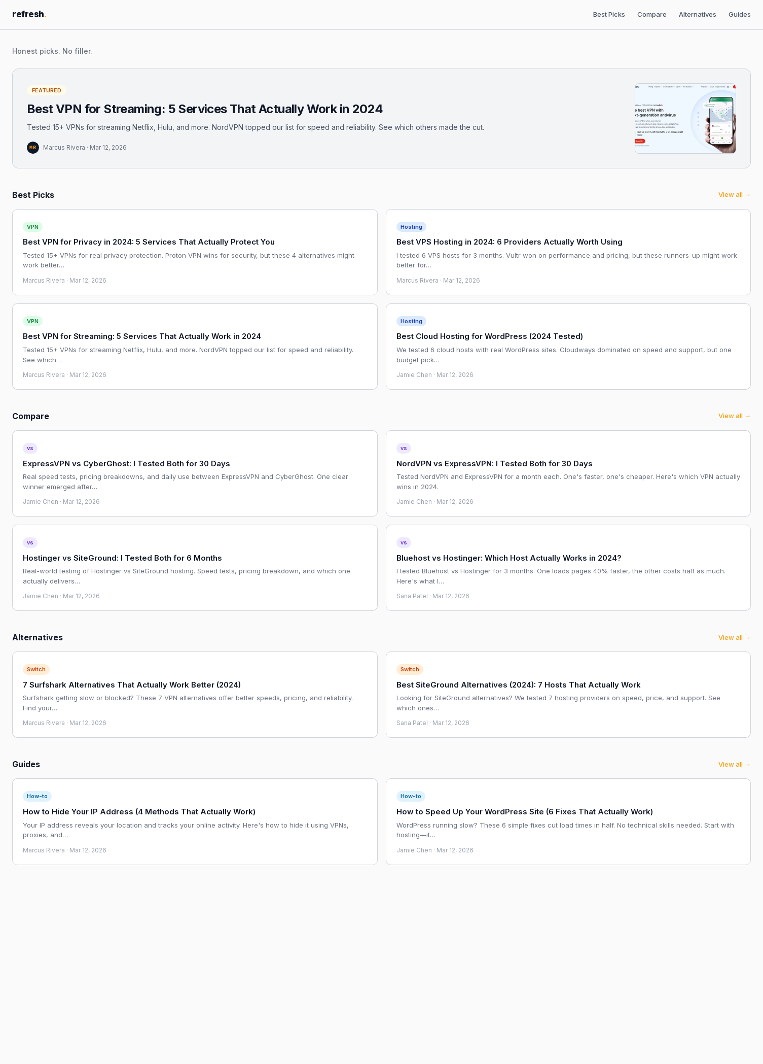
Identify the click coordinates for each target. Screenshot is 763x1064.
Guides (740, 14)
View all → (734, 194)
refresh (29, 14)
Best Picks (609, 14)
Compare (652, 14)
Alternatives (697, 14)
